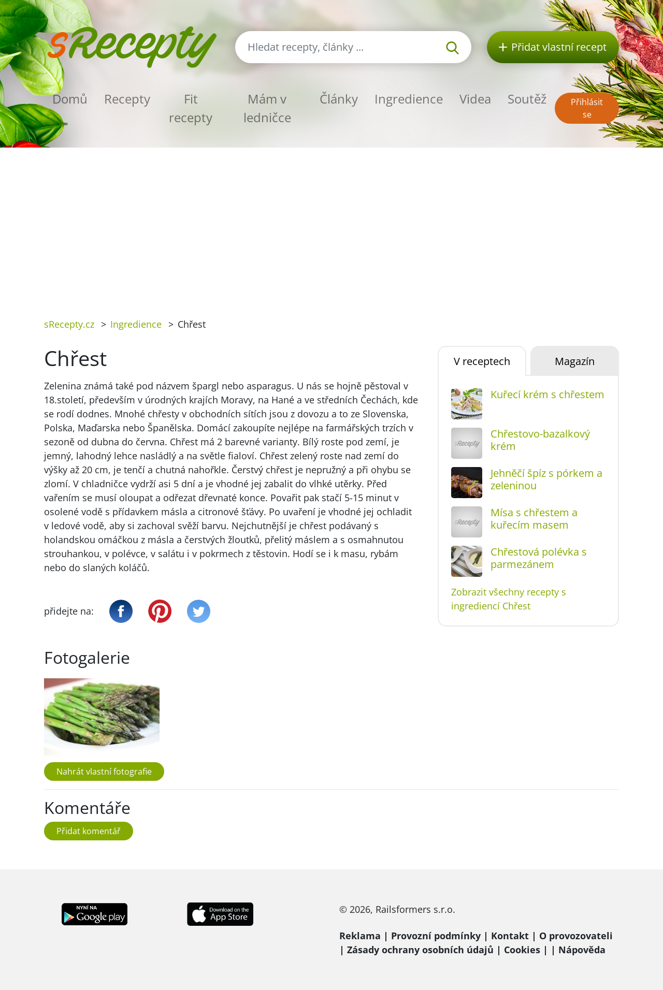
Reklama (360, 935)
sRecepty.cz (69, 324)
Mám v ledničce (267, 108)
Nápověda (582, 949)
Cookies (522, 949)
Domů (70, 98)
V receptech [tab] (482, 361)
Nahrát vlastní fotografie (104, 771)
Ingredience (408, 98)
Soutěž (527, 98)
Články (339, 98)
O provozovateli (576, 935)
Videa (475, 98)
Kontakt (510, 935)
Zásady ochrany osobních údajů (420, 949)
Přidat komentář (88, 831)
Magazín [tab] (575, 361)
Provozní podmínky (436, 935)
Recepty (127, 98)
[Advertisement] (331, 225)
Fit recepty (190, 108)
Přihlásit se (587, 108)
